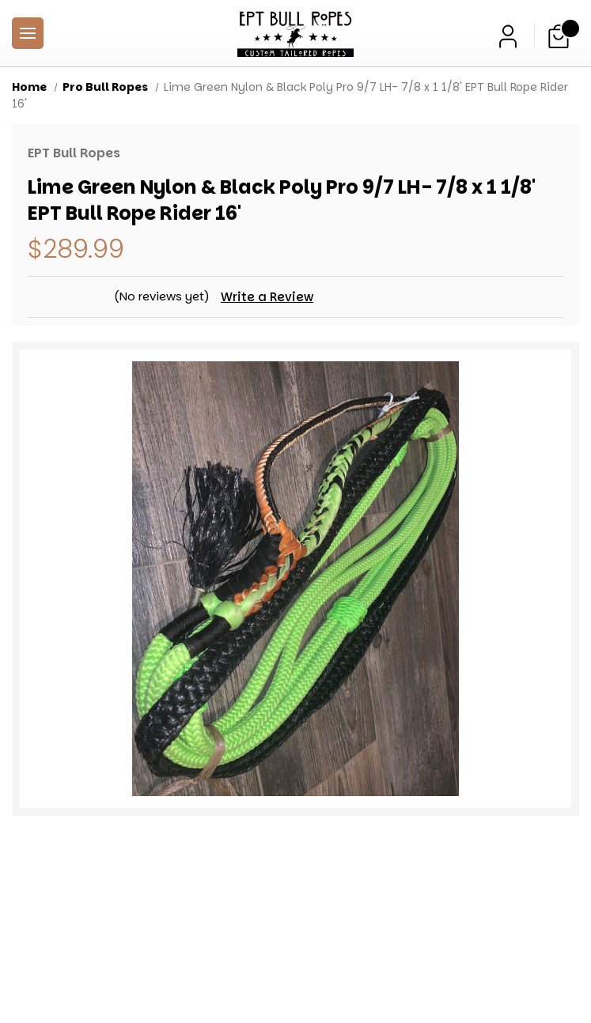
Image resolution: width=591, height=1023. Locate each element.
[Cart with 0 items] (558, 36)
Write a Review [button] (268, 297)
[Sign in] (508, 36)
